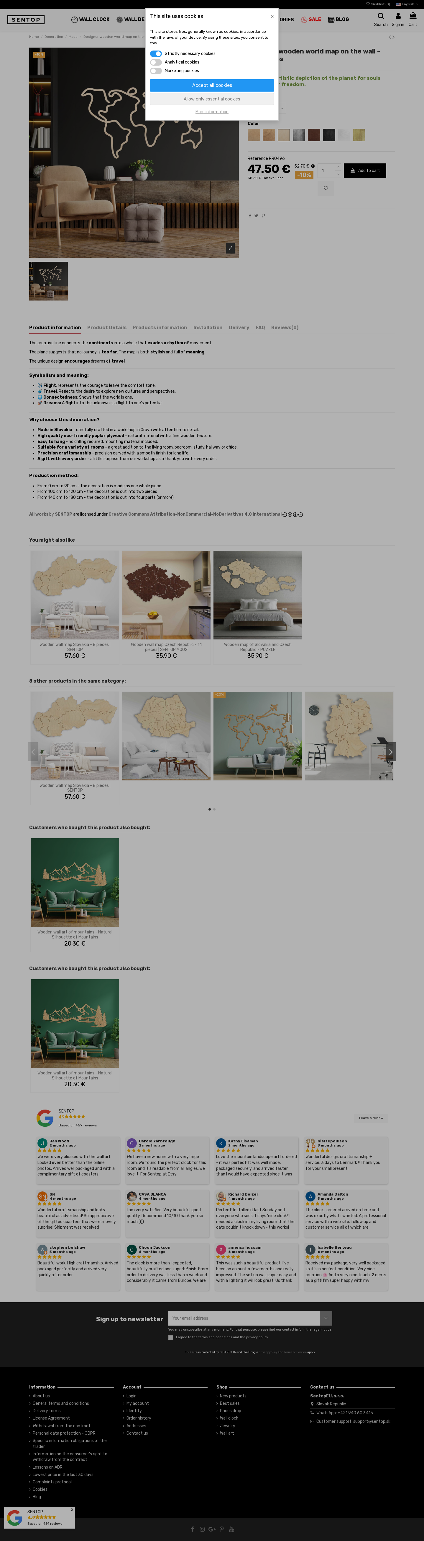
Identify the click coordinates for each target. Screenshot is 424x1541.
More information (212, 111)
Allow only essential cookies (212, 99)
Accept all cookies (212, 85)
